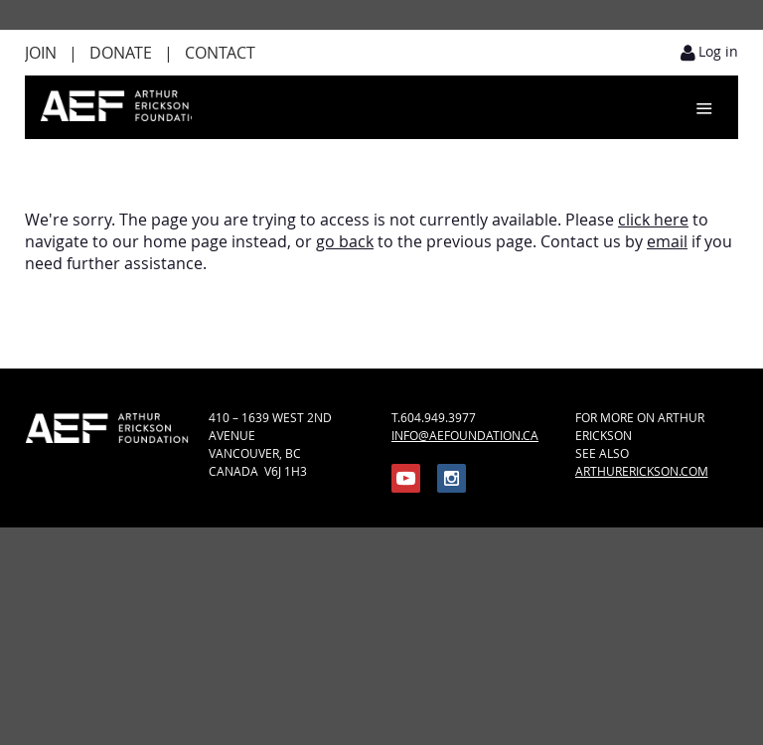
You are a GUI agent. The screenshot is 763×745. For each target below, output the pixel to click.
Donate (120, 53)
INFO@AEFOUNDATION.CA (464, 435)
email (667, 241)
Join (41, 53)
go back (345, 241)
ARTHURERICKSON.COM (641, 471)
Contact (220, 53)
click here (653, 219)
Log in (718, 51)
